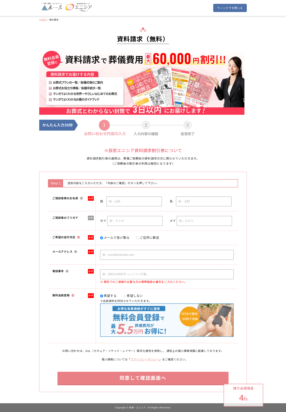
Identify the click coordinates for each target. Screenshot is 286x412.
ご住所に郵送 (149, 238)
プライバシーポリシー (144, 359)
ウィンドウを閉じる (230, 7)
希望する (110, 296)
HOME (42, 20)
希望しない (135, 296)
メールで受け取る (117, 238)
